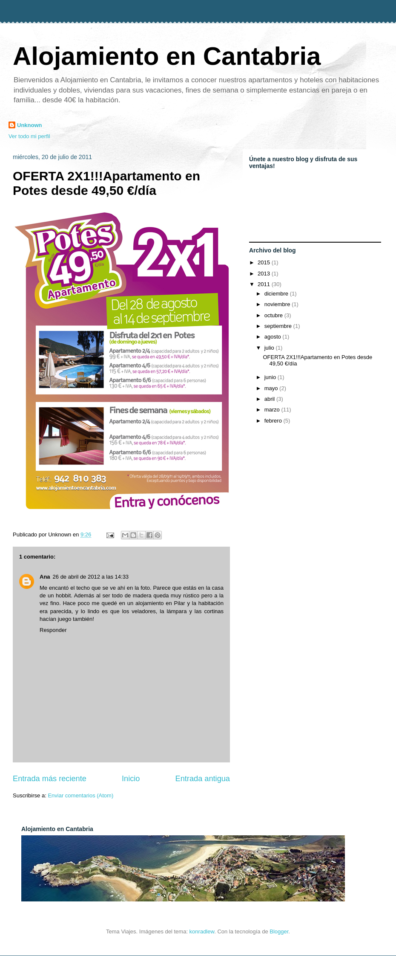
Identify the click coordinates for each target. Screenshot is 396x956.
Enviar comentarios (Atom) (80, 795)
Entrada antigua (202, 778)
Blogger (279, 931)
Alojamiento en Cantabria (167, 56)
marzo (272, 409)
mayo (271, 388)
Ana (45, 577)
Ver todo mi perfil (29, 136)
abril (270, 399)
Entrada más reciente (49, 778)
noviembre (278, 304)
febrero (274, 420)
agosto (273, 336)
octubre (274, 315)
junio (271, 377)
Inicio (131, 778)
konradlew (202, 931)
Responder (53, 630)
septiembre (278, 326)
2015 (265, 262)
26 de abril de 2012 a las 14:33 (91, 577)
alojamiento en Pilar (160, 603)
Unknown (29, 125)
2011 (265, 284)
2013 (265, 273)
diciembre (277, 293)
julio (270, 348)
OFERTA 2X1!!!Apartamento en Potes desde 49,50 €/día (106, 183)
